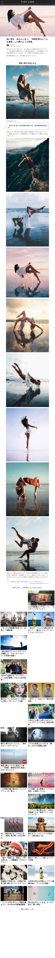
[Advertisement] (27, 936)
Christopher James (46, 583)
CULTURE (2, 612)
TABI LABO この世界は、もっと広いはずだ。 (27, 587)
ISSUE (2, 660)
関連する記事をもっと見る (27, 909)
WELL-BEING (30, 818)
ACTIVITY (30, 591)
